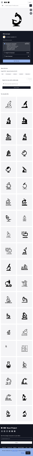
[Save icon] (31, 10)
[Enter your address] (16, 438)
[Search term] (17, 5)
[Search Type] (3, 5)
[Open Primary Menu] (2, 2)
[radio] (16, 46)
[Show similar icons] (31, 13)
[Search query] (16, 83)
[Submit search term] (30, 5)
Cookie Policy (14, 450)
